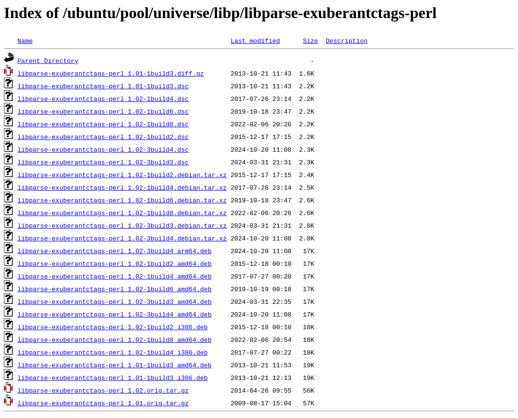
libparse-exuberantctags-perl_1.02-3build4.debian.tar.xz (122, 238)
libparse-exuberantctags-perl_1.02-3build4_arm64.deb (115, 250)
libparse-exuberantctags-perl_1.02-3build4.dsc (103, 149)
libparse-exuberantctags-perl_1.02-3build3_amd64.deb (115, 301)
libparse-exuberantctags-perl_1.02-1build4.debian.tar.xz (122, 187)
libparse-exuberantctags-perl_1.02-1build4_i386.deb (113, 352)
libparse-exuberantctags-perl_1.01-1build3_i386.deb (113, 377)
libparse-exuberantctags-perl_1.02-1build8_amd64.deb (115, 339)
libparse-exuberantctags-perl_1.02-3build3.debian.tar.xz (122, 225)
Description (347, 40)
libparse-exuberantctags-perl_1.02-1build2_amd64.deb (115, 263)
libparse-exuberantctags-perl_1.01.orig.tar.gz (103, 402)
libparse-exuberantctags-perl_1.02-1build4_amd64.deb (115, 276)
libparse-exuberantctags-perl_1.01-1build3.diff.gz (111, 73)
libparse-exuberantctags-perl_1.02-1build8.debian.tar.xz (122, 212)
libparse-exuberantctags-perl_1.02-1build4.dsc (103, 98)
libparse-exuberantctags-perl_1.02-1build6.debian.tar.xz (122, 200)
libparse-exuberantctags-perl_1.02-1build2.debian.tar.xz (122, 174)
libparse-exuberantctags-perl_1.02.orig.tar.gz (103, 390)
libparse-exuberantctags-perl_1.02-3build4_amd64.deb (115, 314)
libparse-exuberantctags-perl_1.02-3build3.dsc (103, 162)
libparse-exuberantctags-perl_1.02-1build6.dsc (103, 111)
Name (25, 40)
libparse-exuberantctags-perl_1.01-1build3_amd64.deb (115, 364)
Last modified (255, 40)
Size (310, 40)
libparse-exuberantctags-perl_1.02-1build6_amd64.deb (115, 288)
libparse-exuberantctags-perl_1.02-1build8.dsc (103, 123)
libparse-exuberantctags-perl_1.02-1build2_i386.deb (113, 326)
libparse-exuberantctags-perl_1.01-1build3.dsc (103, 85)
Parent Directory (48, 60)
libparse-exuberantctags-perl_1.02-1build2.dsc (103, 136)
